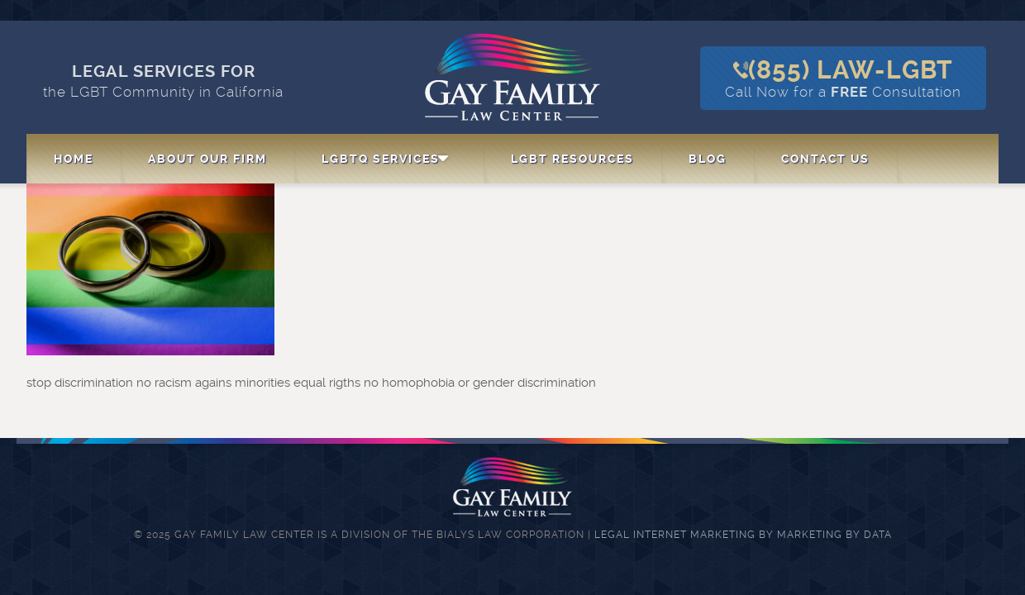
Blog (708, 158)
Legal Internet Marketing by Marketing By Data (743, 534)
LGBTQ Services (381, 158)
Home (73, 158)
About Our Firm (207, 158)
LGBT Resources (572, 158)
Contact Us (825, 158)
